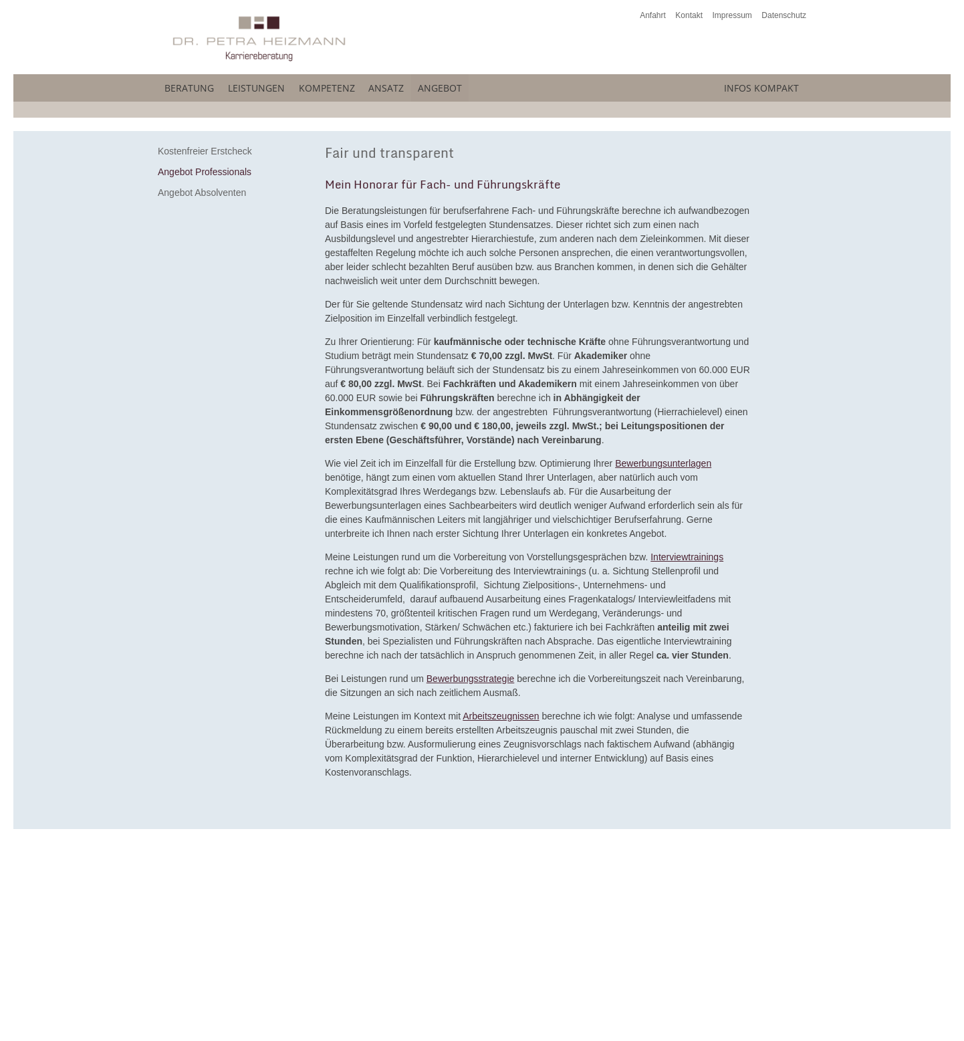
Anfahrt (653, 15)
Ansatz (491, 85)
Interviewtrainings (686, 755)
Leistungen (296, 85)
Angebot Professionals (204, 370)
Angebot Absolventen (202, 391)
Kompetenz (399, 85)
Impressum (732, 15)
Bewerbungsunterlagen (663, 662)
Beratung (196, 85)
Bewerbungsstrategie (471, 877)
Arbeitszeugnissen (501, 914)
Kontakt (689, 15)
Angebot (575, 85)
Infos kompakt (734, 85)
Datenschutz (783, 15)
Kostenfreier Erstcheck (205, 349)
